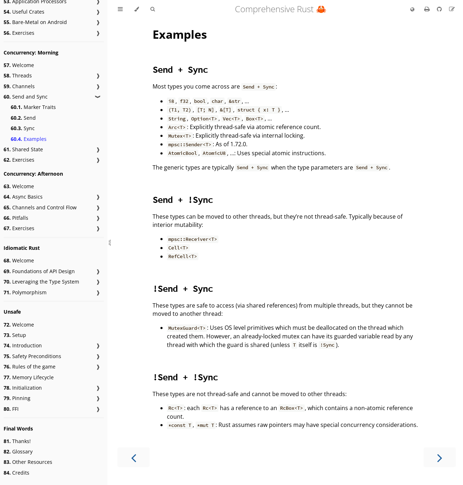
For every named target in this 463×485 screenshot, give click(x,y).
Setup (15, 335)
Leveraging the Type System (41, 281)
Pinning (17, 398)
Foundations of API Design (39, 271)
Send (23, 117)
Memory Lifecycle (29, 377)
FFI (11, 408)
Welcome (19, 65)
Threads (18, 75)
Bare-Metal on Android (35, 22)
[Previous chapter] (133, 457)
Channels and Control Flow (40, 207)
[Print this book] (427, 9)
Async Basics (23, 196)
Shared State (23, 149)
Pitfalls (16, 217)
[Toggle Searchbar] (152, 9)
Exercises (19, 32)
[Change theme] (137, 9)
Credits (16, 472)
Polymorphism (25, 292)
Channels (19, 86)
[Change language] (412, 10)
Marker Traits (33, 107)
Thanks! (17, 441)
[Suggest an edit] (452, 9)
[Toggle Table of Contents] (120, 9)
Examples (29, 138)
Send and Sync (26, 96)
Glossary (18, 451)
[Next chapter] (440, 457)
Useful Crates (24, 11)
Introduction (23, 345)
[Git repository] (440, 9)
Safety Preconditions (32, 356)
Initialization (23, 387)
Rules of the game (30, 366)
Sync (23, 128)
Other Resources (28, 461)
